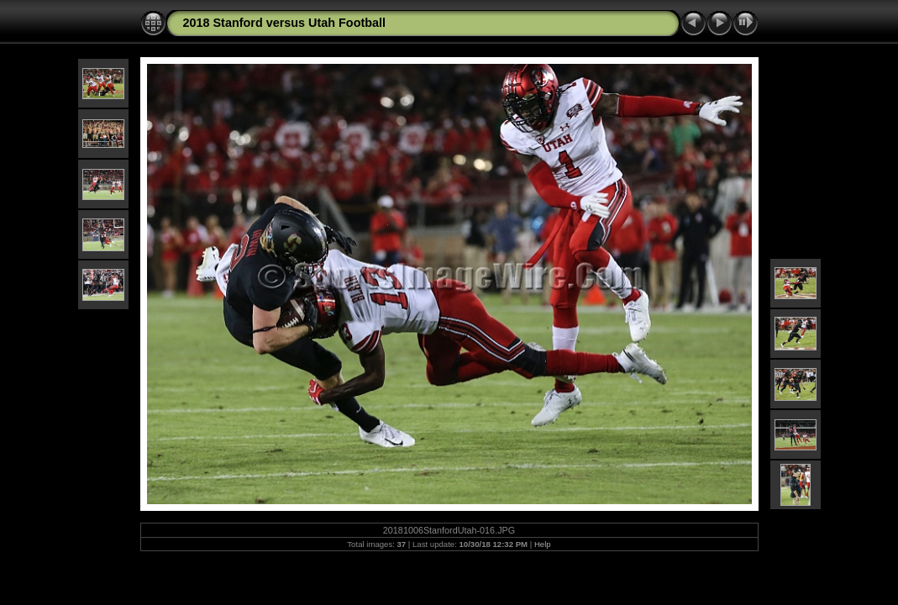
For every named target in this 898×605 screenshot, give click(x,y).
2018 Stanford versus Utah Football (284, 22)
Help (542, 544)
